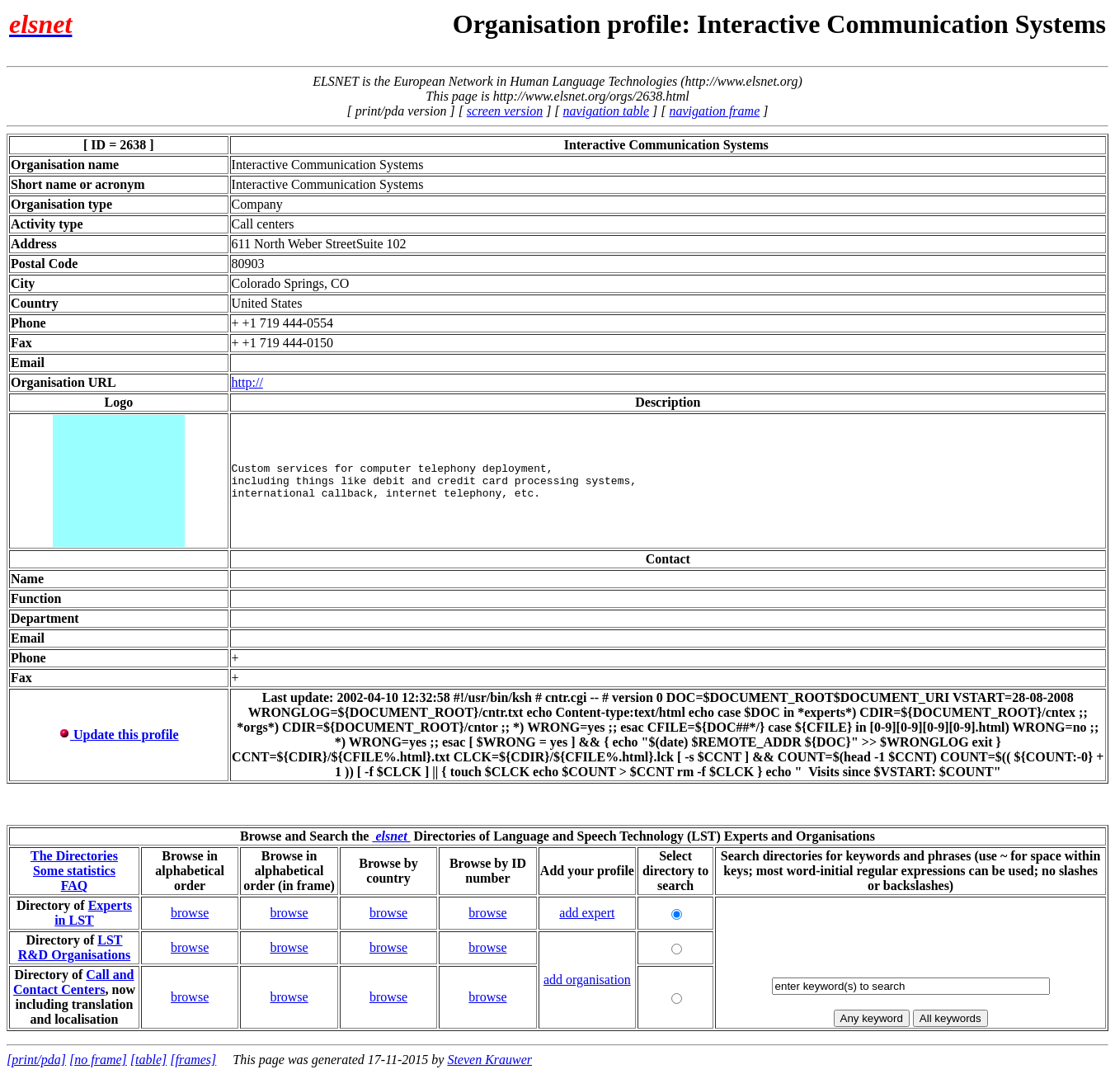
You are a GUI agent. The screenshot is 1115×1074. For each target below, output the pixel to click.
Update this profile (119, 735)
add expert (586, 913)
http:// (247, 382)
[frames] (193, 1060)
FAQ (74, 886)
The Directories (74, 856)
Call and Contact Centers (73, 982)
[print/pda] (36, 1060)
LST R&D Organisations (74, 947)
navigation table (606, 111)
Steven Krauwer (489, 1060)
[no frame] (98, 1060)
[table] (148, 1060)
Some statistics (74, 871)
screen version (505, 111)
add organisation (587, 980)
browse (190, 913)
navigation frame (714, 111)
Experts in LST (93, 912)
